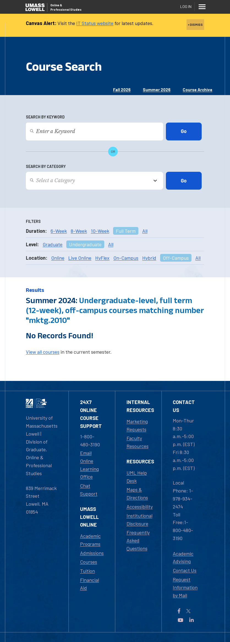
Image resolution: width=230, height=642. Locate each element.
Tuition (87, 571)
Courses (88, 562)
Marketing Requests (137, 425)
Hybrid (149, 258)
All (144, 231)
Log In (185, 6)
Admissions (92, 553)
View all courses (42, 352)
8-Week (79, 231)
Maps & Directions (137, 493)
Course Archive (197, 89)
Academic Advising (183, 557)
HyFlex (102, 258)
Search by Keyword (45, 117)
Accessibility (140, 506)
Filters (33, 221)
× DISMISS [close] (195, 24)
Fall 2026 (122, 89)
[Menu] (202, 7)
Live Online (79, 258)
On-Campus (125, 258)
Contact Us (184, 570)
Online (57, 258)
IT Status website (94, 23)
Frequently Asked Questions (138, 540)
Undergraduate (85, 244)
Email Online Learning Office (89, 465)
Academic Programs (90, 540)
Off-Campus (176, 258)
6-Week (59, 231)
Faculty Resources (138, 442)
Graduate (52, 244)
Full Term (126, 231)
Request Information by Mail (185, 587)
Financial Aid (89, 584)
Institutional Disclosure (139, 520)
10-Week (100, 231)
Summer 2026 (157, 89)
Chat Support (88, 490)
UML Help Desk (137, 477)
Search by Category (46, 166)
